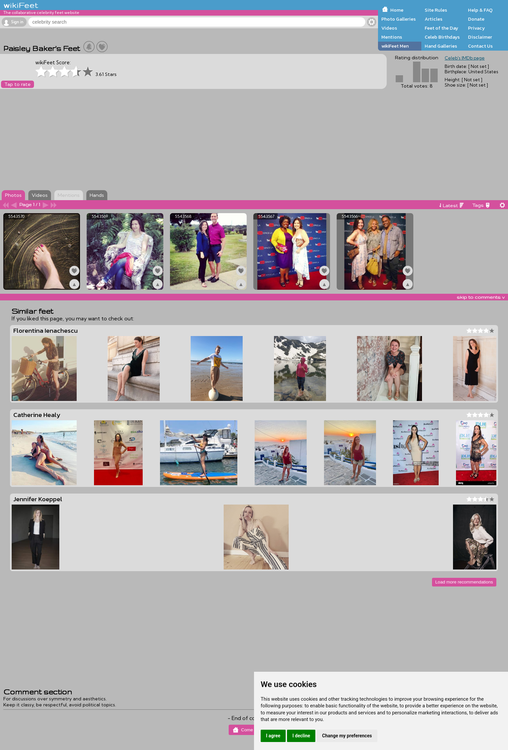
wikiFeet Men (395, 46)
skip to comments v (481, 297)
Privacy (476, 28)
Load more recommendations (464, 581)
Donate (476, 19)
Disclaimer (480, 37)
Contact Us (480, 46)
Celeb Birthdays (442, 37)
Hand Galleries (441, 46)
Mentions (391, 37)
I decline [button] (301, 735)
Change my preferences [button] (347, 735)
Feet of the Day (441, 28)
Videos (389, 28)
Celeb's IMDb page (465, 58)
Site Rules (436, 10)
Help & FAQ (480, 10)
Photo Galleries (398, 19)
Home (396, 10)
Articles (433, 19)
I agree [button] (273, 735)
